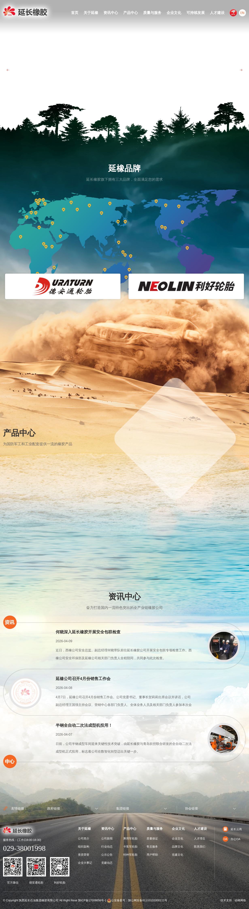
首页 (74, 13)
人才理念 (199, 838)
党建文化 (177, 854)
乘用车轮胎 (130, 838)
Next (241, 70)
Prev (8, 70)
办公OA (231, 839)
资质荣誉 (83, 854)
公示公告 (107, 854)
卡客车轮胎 (130, 846)
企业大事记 (85, 862)
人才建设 (217, 13)
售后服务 (152, 846)
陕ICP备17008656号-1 (92, 900)
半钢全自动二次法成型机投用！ (84, 725)
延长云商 (232, 829)
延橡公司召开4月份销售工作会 (83, 678)
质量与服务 (152, 13)
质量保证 (152, 838)
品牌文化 (177, 846)
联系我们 (199, 846)
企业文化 (174, 13)
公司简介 (83, 838)
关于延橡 (91, 13)
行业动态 (107, 846)
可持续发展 (195, 13)
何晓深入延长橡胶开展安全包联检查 (88, 632)
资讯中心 (110, 13)
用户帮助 (152, 854)
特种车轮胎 (130, 854)
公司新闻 (107, 838)
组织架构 (83, 846)
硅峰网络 (240, 900)
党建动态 (107, 862)
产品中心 (130, 13)
